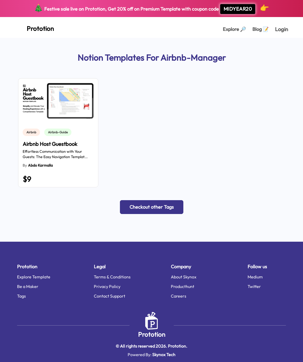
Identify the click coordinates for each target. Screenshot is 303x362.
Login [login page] (281, 29)
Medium (255, 276)
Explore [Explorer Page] (234, 29)
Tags (21, 296)
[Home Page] (34, 27)
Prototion (151, 334)
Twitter (254, 286)
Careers (178, 296)
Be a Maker (27, 286)
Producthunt (182, 286)
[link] (32, 132)
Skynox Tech (163, 354)
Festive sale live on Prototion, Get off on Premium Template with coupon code (151, 8)
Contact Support (109, 296)
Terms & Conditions (112, 276)
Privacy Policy (107, 286)
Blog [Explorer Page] (260, 29)
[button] (151, 207)
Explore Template (33, 276)
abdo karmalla (40, 165)
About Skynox (183, 276)
